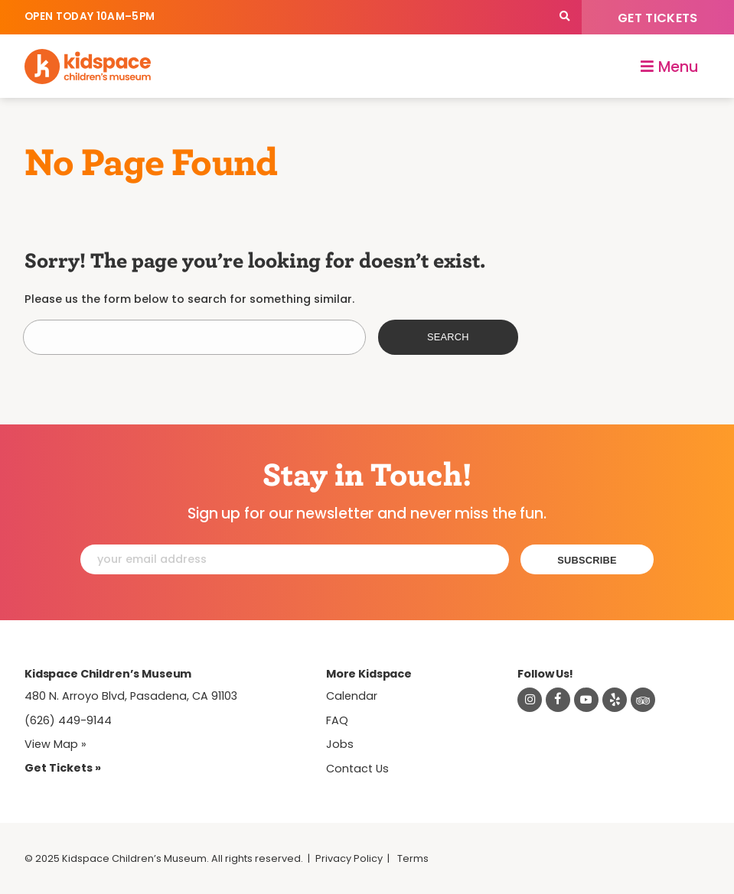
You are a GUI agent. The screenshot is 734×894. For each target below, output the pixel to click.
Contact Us (357, 768)
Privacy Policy (349, 858)
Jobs (340, 744)
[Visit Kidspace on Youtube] (586, 700)
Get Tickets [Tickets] (658, 18)
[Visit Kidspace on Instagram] (529, 700)
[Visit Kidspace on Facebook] (558, 700)
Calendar (351, 696)
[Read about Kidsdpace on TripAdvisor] (643, 700)
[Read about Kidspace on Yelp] (614, 700)
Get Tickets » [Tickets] (62, 767)
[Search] (564, 17)
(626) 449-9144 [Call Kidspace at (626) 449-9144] (68, 720)
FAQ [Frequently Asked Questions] (337, 720)
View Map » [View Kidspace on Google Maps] (55, 744)
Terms (413, 858)
